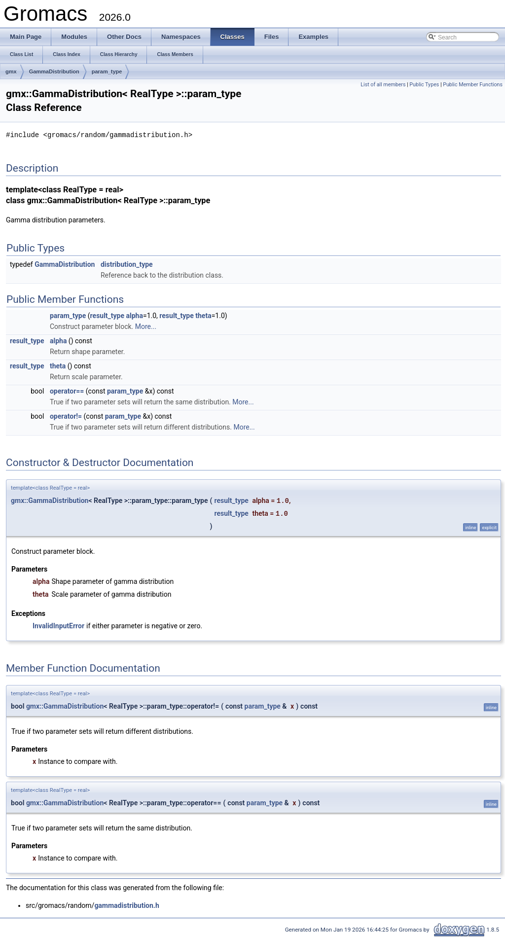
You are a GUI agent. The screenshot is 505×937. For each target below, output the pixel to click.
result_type (107, 315)
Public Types (424, 84)
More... (145, 326)
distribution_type (127, 264)
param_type (107, 71)
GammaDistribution (54, 71)
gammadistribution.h (126, 905)
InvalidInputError (58, 625)
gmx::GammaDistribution (49, 500)
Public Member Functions (473, 84)
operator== (67, 391)
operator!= (66, 416)
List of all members (383, 84)
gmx (11, 71)
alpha (134, 315)
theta (203, 315)
